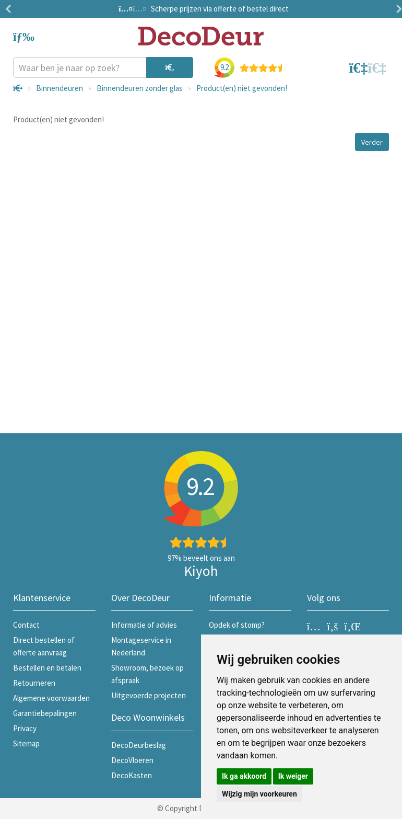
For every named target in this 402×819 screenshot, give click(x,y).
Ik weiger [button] (293, 776)
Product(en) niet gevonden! (241, 88)
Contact (26, 625)
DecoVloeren (132, 760)
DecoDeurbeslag (138, 745)
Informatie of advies (144, 625)
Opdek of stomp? (237, 625)
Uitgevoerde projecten (148, 695)
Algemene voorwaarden (51, 698)
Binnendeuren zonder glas (140, 88)
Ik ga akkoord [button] (244, 776)
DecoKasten (131, 775)
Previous (10, 9)
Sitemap (26, 743)
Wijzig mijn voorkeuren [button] (259, 794)
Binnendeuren (59, 88)
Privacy (25, 728)
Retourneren (34, 683)
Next (397, 9)
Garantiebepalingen (45, 713)
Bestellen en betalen (47, 668)
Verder (372, 142)
